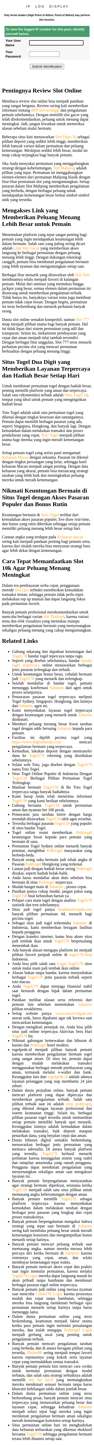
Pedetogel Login (78, 1330)
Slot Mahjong (64, 168)
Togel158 (19, 778)
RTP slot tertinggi (45, 110)
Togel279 (36, 755)
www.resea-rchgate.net (73, 1013)
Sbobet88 (34, 1353)
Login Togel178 (70, 963)
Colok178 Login (49, 1294)
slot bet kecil (41, 1380)
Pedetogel (84, 832)
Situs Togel (50, 515)
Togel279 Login (25, 1276)
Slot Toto (82, 275)
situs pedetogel (78, 1104)
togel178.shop (80, 954)
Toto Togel (49, 435)
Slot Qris (22, 590)
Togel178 (19, 656)
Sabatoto (57, 688)
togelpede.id (58, 1077)
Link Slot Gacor (26, 248)
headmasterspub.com (75, 909)
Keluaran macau (70, 537)
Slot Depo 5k (65, 137)
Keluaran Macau (15, 457)
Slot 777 (82, 319)
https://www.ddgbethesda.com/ (37, 742)
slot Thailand (53, 616)
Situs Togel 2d (75, 395)
